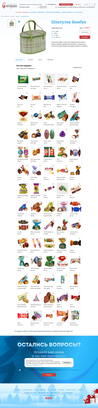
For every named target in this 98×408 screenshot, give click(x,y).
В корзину (85, 37)
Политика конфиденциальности (60, 403)
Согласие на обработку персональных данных (41, 403)
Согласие (26, 370)
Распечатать (84, 32)
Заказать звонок (66, 4)
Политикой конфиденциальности (70, 370)
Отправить (49, 374)
